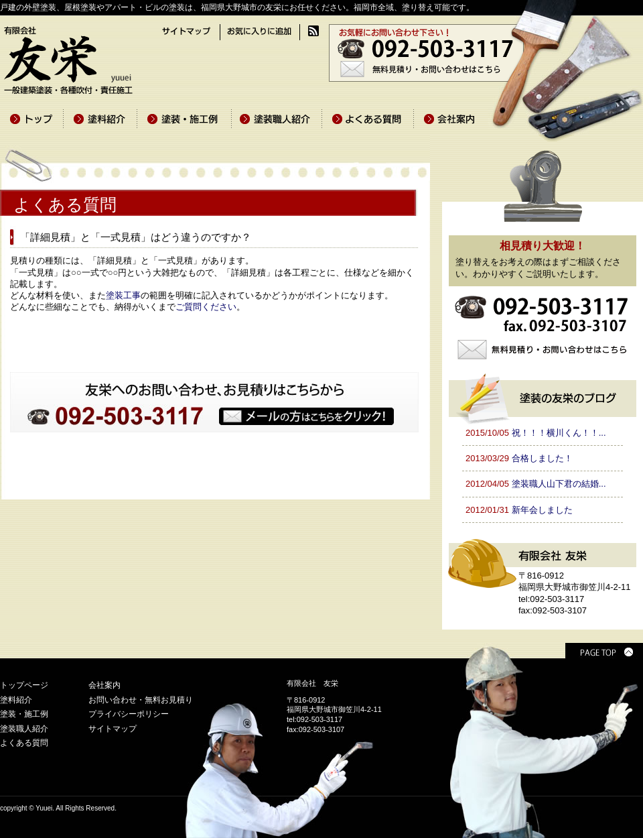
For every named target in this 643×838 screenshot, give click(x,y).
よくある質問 (24, 742)
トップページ (24, 685)
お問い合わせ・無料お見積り (140, 700)
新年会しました (542, 510)
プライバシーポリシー (128, 714)
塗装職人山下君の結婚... (559, 484)
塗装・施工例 (24, 714)
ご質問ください (205, 307)
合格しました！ (542, 458)
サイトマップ (112, 728)
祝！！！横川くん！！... (559, 433)
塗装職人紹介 (24, 728)
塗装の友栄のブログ (542, 396)
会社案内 (104, 685)
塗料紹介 (16, 700)
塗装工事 (123, 295)
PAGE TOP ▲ (604, 650)
